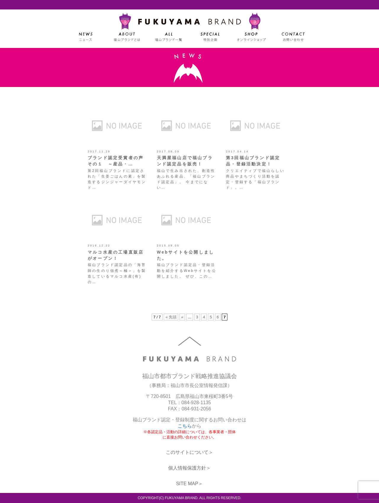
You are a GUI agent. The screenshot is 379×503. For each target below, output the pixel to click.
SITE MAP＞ (189, 483)
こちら (185, 425)
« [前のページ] (182, 317)
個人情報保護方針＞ (189, 467)
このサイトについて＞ (189, 452)
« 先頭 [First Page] (171, 317)
